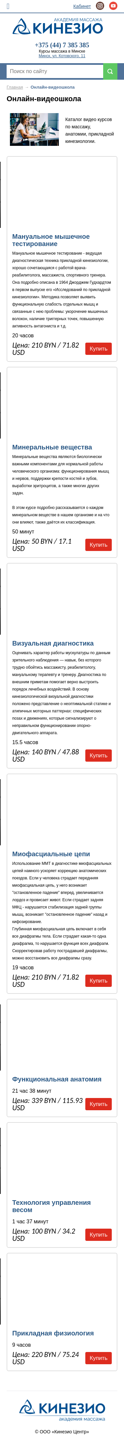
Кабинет (82, 6)
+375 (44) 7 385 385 (62, 45)
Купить (98, 349)
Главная (15, 87)
